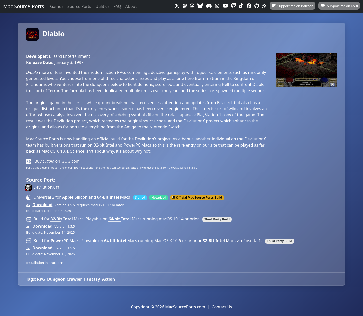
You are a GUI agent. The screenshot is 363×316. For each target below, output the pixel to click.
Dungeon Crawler (64, 279)
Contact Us (221, 307)
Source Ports (79, 6)
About (131, 6)
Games (56, 6)
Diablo (45, 33)
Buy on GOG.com (56, 161)
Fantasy (92, 279)
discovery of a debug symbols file (122, 115)
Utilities (102, 6)
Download (42, 204)
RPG (41, 279)
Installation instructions (45, 262)
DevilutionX (44, 187)
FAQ (117, 6)
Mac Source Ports (23, 6)
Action (108, 279)
